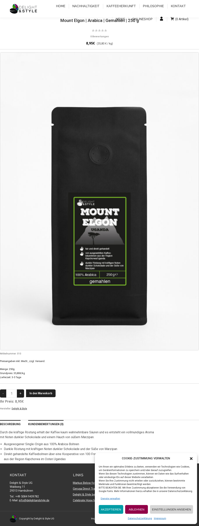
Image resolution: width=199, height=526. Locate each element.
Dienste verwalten (110, 498)
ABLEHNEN (136, 509)
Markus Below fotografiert (89, 483)
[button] (191, 459)
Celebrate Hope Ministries (89, 500)
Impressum (160, 518)
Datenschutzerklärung (140, 518)
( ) (179, 19)
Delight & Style (19, 408)
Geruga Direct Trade (85, 488)
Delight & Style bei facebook (91, 494)
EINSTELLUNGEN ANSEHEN (171, 509)
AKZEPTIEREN (111, 509)
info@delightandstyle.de (34, 500)
